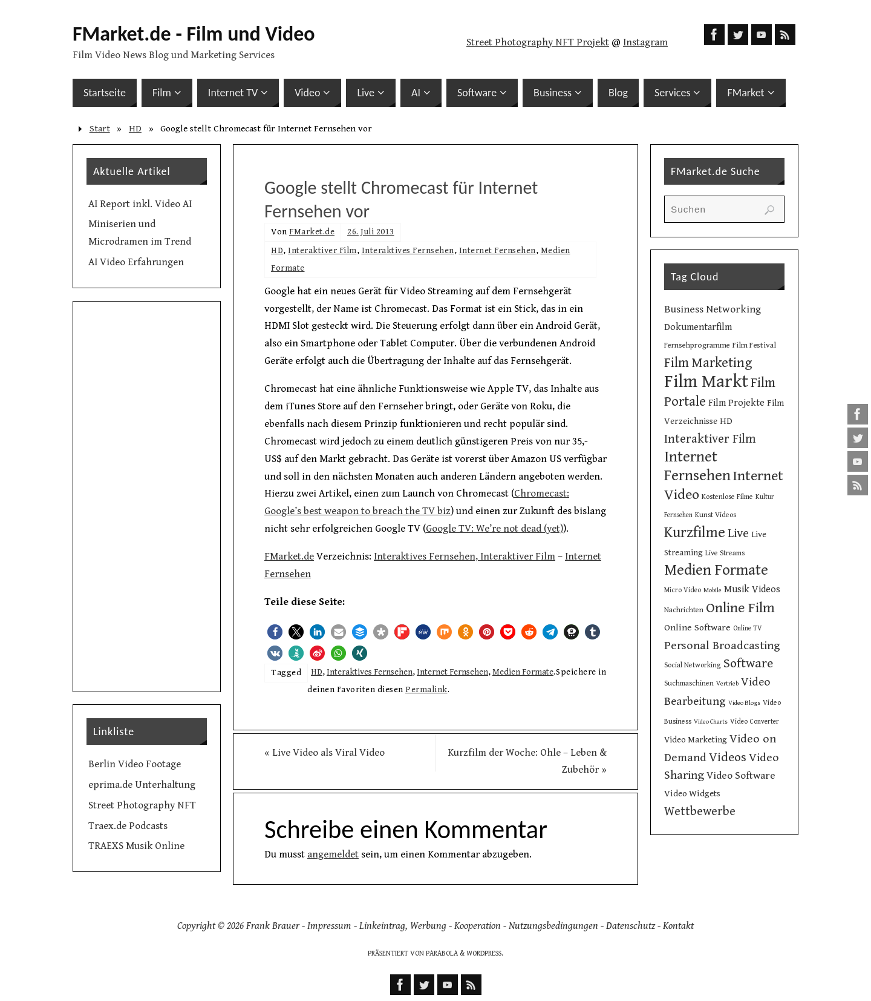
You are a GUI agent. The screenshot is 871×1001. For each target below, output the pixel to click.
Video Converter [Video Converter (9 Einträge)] (754, 721)
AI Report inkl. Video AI (140, 204)
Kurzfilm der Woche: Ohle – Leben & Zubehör (527, 761)
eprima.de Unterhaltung (141, 785)
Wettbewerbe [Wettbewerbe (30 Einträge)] (700, 811)
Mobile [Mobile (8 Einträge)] (712, 590)
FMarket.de (311, 231)
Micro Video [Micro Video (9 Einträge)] (682, 590)
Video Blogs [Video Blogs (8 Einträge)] (744, 703)
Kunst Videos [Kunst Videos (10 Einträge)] (715, 514)
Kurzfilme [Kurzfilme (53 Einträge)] (694, 532)
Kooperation (477, 926)
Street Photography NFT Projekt (537, 42)
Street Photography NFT (142, 805)
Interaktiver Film (322, 250)
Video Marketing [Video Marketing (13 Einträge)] (695, 740)
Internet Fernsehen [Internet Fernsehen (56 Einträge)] (697, 466)
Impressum (329, 926)
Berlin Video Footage (134, 764)
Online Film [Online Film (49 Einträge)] (740, 608)
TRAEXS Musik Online (136, 846)
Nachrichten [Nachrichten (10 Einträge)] (683, 610)
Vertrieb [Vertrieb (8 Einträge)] (727, 683)
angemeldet (333, 854)
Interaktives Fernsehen (408, 250)
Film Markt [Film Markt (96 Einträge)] (706, 381)
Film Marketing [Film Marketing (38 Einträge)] (708, 363)
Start (100, 129)
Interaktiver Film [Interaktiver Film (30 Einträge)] (710, 439)
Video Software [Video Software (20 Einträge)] (740, 776)
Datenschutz (630, 926)
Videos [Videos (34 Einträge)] (727, 757)
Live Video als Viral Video (324, 753)
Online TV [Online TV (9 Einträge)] (747, 628)
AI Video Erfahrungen (136, 262)
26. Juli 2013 (370, 231)
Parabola (442, 953)
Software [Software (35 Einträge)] (748, 663)
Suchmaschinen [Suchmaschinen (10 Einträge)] (689, 683)
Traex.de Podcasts (128, 826)
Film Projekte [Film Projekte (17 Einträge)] (736, 403)
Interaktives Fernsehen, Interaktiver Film (464, 556)
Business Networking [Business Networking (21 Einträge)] (712, 309)
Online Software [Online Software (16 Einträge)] (697, 627)
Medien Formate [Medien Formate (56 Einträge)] (716, 570)
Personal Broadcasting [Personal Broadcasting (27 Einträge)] (722, 646)
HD (135, 129)
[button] (274, 631)
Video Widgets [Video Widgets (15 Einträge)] (692, 793)
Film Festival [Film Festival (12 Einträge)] (754, 345)
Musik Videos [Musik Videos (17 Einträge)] (752, 589)
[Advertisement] (146, 496)
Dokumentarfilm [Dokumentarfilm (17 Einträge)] (698, 327)
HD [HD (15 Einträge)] (726, 421)
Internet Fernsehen (497, 250)
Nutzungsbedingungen (553, 926)
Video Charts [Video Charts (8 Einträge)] (711, 721)
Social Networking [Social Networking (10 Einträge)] (692, 665)
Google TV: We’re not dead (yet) (494, 529)
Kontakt (678, 926)
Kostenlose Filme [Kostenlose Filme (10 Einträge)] (727, 496)
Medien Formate (522, 672)
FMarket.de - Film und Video (194, 34)
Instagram (645, 42)
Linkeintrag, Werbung (402, 926)
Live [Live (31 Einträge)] (738, 533)
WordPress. (484, 953)
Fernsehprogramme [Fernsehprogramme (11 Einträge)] (697, 345)
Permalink (426, 689)
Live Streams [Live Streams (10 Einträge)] (725, 553)
